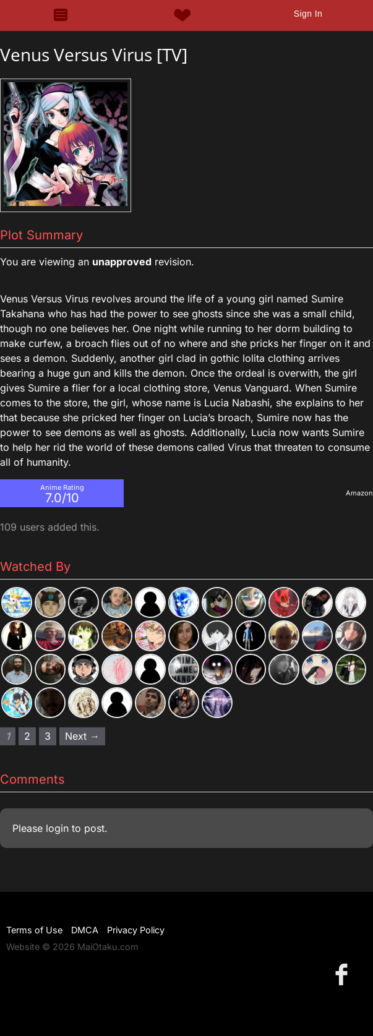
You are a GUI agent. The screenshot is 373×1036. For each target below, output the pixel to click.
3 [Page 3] (48, 736)
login (57, 828)
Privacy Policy (136, 930)
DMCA (84, 930)
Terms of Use (34, 930)
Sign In (308, 14)
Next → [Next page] (82, 736)
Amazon (359, 493)
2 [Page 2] (27, 736)
